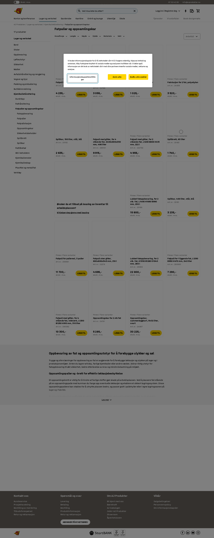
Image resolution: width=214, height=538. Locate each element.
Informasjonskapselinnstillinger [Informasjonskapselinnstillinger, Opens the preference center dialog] (83, 78)
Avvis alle (117, 77)
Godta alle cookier (138, 77)
